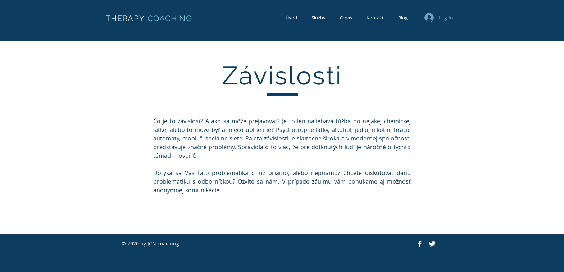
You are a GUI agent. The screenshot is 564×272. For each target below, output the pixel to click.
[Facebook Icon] (420, 244)
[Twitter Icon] (432, 244)
